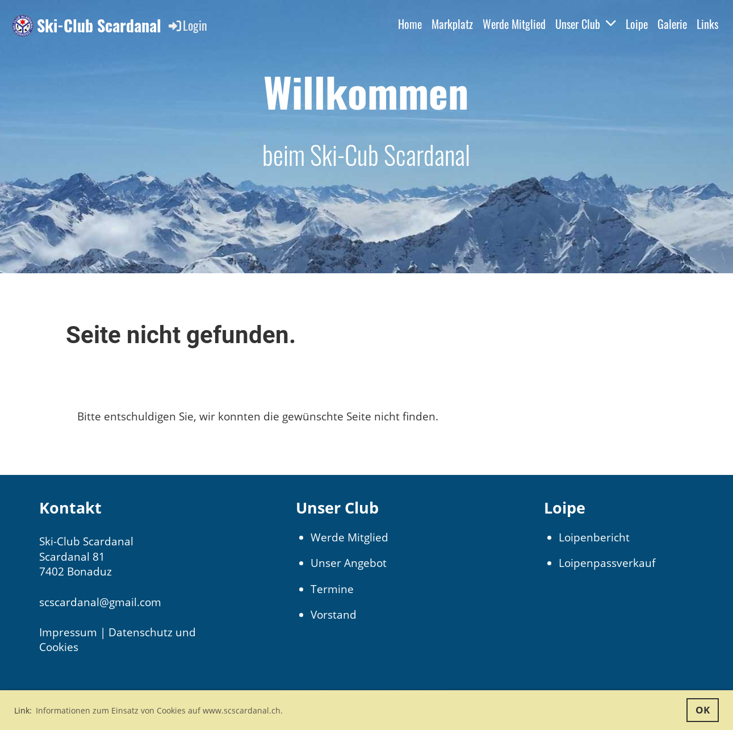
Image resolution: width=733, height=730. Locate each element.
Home (410, 23)
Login (187, 25)
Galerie (672, 23)
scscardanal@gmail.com (100, 602)
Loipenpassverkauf (607, 563)
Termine (332, 589)
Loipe (637, 23)
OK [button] (703, 709)
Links (707, 23)
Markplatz (452, 23)
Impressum (68, 632)
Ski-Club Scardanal (99, 25)
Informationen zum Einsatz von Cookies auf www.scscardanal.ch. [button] (159, 710)
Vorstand (334, 614)
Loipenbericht (594, 537)
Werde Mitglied (514, 23)
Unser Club (585, 23)
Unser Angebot (349, 563)
